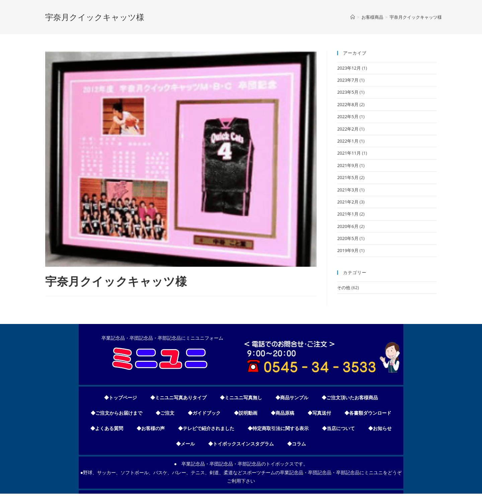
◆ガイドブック (204, 413)
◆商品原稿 (282, 413)
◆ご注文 (165, 413)
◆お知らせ (380, 428)
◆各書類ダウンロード (367, 413)
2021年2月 (347, 202)
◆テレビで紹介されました (206, 428)
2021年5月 (347, 177)
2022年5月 (347, 116)
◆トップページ (120, 397)
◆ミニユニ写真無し (241, 397)
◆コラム (296, 443)
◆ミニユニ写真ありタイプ (178, 397)
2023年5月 (347, 92)
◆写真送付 (319, 413)
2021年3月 (347, 190)
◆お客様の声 (151, 428)
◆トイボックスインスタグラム (241, 443)
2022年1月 (347, 141)
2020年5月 (347, 238)
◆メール (185, 443)
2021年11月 (349, 153)
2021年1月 (347, 214)
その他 (343, 287)
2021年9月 (347, 165)
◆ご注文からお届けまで (116, 413)
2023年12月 (349, 68)
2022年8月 (347, 104)
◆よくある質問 (106, 428)
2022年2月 (347, 129)
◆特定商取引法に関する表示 (278, 428)
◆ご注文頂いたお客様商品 (350, 397)
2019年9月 (347, 250)
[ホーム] (352, 17)
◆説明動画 (245, 413)
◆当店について (338, 428)
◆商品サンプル (291, 397)
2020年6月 (347, 226)
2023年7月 (347, 80)
